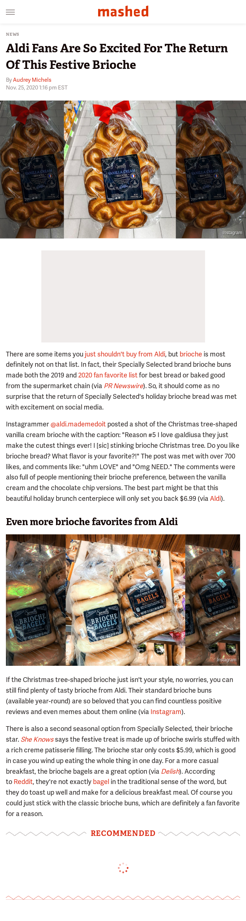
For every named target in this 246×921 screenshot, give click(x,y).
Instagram (232, 233)
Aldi (215, 498)
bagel (100, 781)
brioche (191, 354)
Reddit (23, 781)
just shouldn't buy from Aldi (125, 354)
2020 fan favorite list (108, 375)
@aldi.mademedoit (78, 424)
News (13, 34)
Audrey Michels (32, 80)
